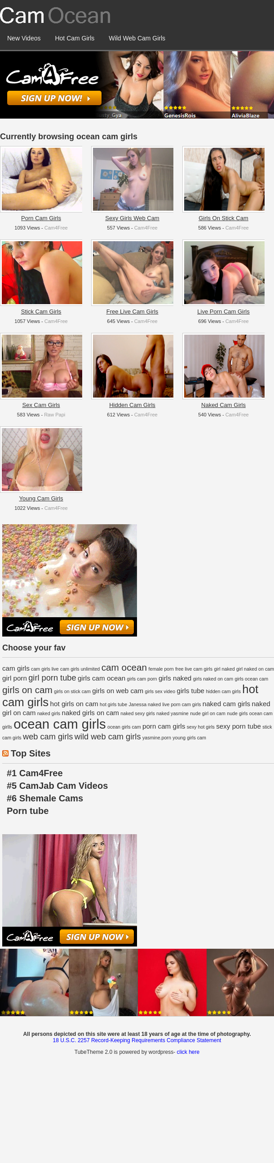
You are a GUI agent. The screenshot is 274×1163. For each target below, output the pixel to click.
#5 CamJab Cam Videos (57, 786)
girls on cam (27, 690)
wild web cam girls (108, 736)
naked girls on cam (90, 712)
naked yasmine (172, 713)
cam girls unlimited (80, 669)
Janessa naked (144, 704)
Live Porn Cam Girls (223, 311)
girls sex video (160, 691)
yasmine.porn (156, 737)
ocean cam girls (59, 723)
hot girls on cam (74, 704)
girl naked (224, 669)
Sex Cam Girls (41, 405)
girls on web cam (117, 690)
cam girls (16, 668)
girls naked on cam (213, 678)
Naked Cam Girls (223, 405)
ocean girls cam (124, 727)
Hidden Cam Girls (132, 405)
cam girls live (45, 669)
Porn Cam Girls (41, 218)
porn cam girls (163, 726)
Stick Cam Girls (41, 311)
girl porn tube (52, 677)
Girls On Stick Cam (223, 218)
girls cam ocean (101, 678)
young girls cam (189, 737)
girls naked (175, 678)
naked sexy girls (137, 713)
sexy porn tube (238, 726)
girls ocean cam (251, 678)
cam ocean (124, 667)
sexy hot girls (201, 727)
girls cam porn (142, 678)
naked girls (49, 713)
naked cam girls (226, 704)
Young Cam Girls (41, 498)
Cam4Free (56, 227)
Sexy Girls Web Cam (132, 218)
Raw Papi (54, 414)
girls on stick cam (72, 691)
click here (188, 1052)
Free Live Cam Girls (132, 311)
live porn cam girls (181, 704)
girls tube (190, 690)
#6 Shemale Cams (45, 798)
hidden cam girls (223, 691)
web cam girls (48, 736)
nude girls (237, 713)
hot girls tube (113, 704)
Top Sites (31, 753)
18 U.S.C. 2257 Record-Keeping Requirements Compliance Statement (137, 1040)
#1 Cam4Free (35, 773)
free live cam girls (193, 669)
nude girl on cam (207, 713)
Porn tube (28, 811)
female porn (161, 669)
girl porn (14, 678)
